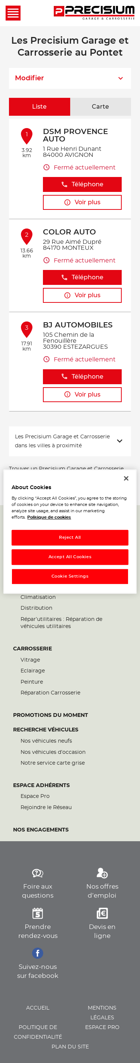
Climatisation (38, 597)
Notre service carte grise (53, 763)
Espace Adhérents (41, 785)
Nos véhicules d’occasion (53, 752)
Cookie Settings (70, 576)
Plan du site (70, 1047)
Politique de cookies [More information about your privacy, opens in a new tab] (49, 517)
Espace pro (102, 1027)
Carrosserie (32, 649)
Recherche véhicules (45, 730)
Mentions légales (102, 1013)
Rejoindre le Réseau (46, 807)
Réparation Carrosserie (50, 693)
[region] (69, 531)
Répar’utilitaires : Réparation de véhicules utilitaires (61, 623)
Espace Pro (35, 796)
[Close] (126, 478)
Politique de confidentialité (38, 1032)
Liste (39, 107)
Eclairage (33, 671)
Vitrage (30, 660)
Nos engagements (41, 830)
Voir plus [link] (82, 202)
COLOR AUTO (69, 232)
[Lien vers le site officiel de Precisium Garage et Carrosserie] (94, 13)
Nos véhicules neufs (46, 741)
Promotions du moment (50, 715)
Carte (100, 107)
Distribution (36, 608)
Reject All (70, 538)
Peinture (32, 682)
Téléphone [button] (82, 184)
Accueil (37, 1008)
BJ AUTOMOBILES (78, 325)
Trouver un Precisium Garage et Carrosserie (66, 469)
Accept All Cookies (70, 557)
